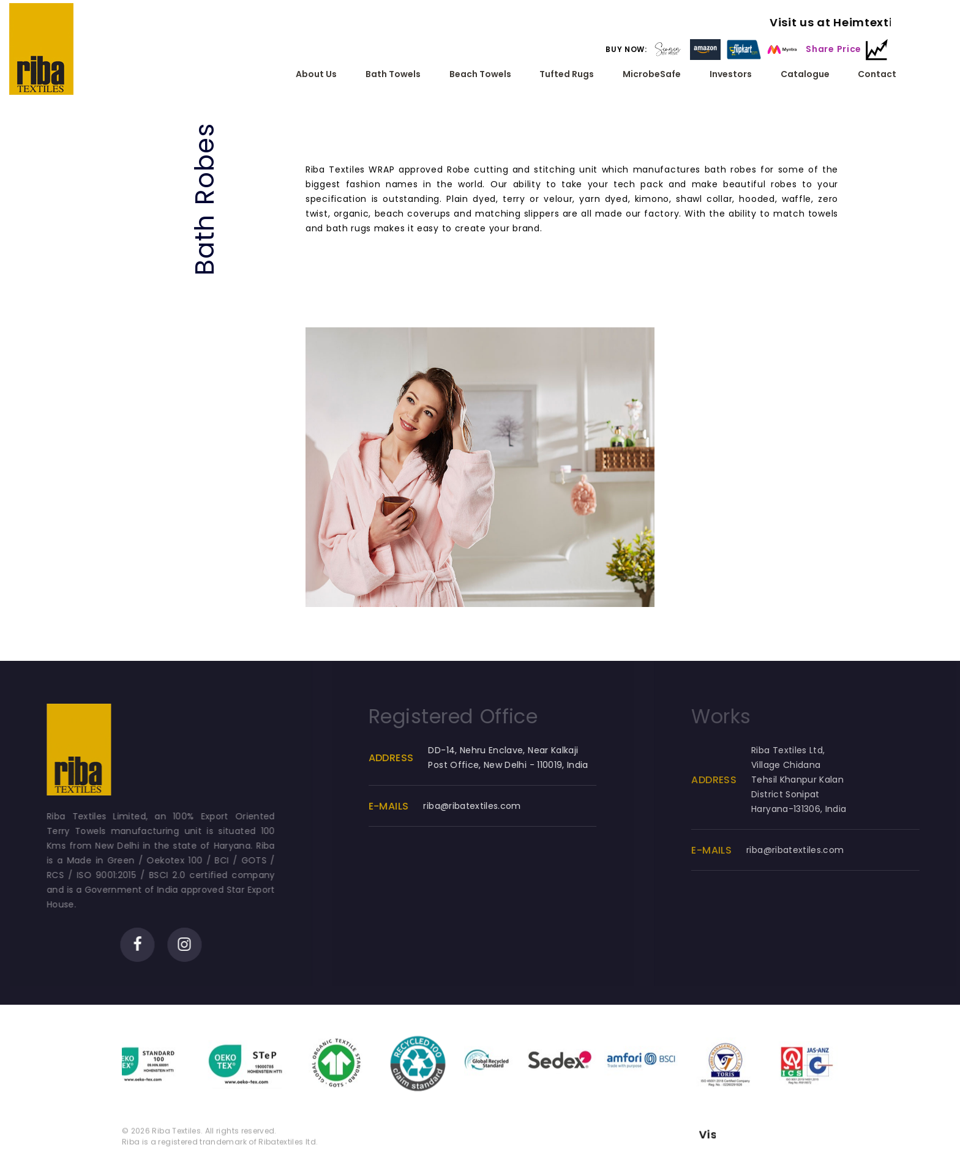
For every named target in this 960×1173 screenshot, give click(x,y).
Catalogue (804, 74)
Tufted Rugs (566, 74)
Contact (877, 74)
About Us (316, 74)
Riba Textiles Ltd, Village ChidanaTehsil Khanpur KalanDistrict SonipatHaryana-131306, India (814, 786)
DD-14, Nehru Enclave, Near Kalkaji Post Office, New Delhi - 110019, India (519, 764)
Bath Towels (393, 74)
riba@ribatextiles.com (483, 813)
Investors (731, 74)
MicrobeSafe (652, 74)
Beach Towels (480, 74)
